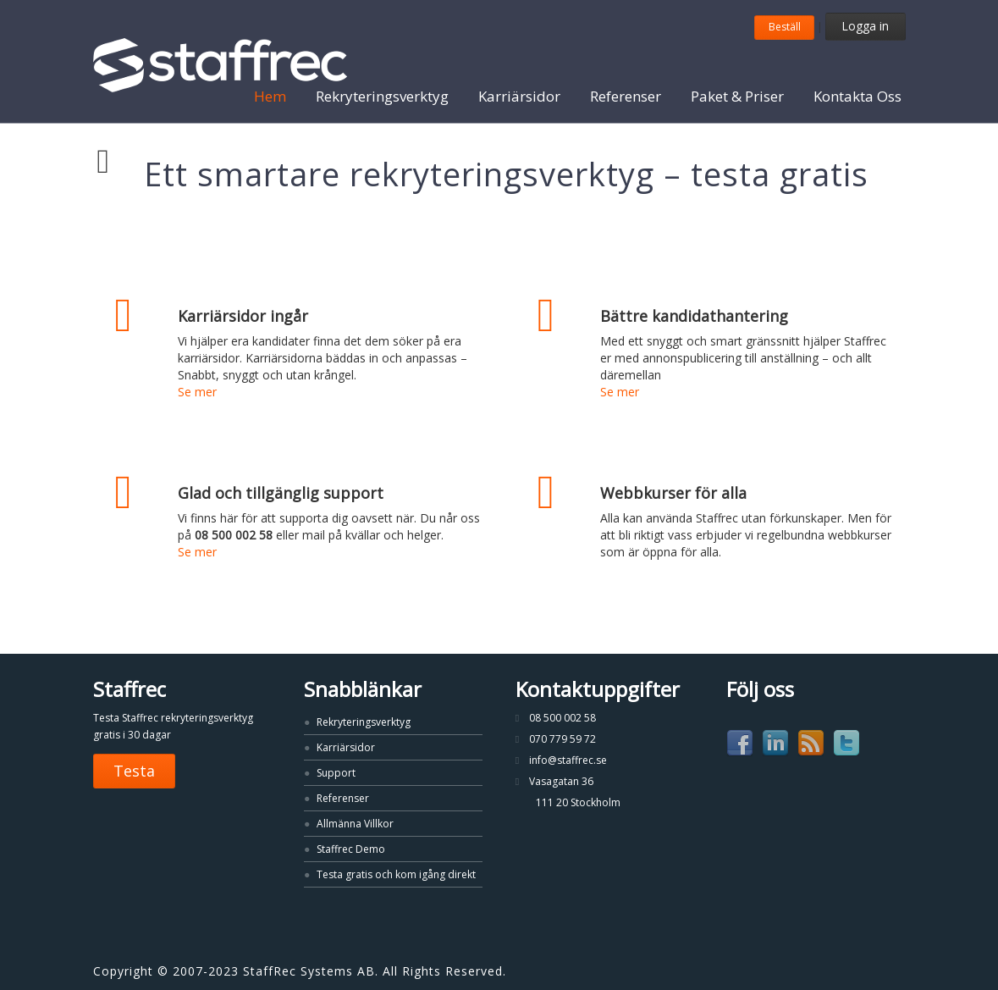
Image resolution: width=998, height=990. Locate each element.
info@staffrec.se (568, 760)
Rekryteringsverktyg (382, 96)
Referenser (625, 96)
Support (336, 773)
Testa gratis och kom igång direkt (396, 874)
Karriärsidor (519, 96)
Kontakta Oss (857, 96)
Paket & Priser (737, 96)
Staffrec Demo (351, 849)
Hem (270, 96)
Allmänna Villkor (355, 823)
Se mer (197, 392)
